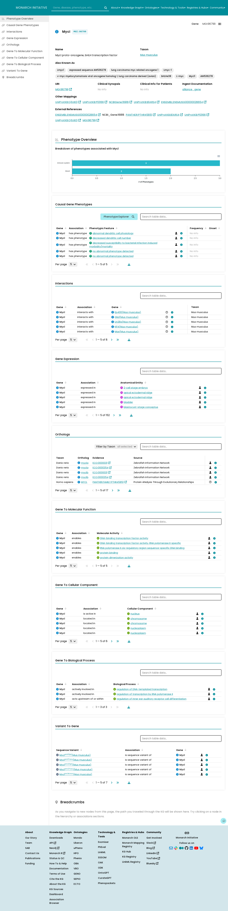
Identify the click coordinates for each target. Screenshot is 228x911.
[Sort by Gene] (65, 228)
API (52, 842)
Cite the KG (56, 879)
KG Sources (56, 889)
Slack (151, 842)
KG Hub (126, 851)
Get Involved (154, 837)
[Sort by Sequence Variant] (81, 749)
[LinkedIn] (191, 847)
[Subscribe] (171, 847)
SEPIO (77, 879)
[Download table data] (128, 264)
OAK (100, 862)
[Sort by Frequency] (205, 228)
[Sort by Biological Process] (138, 683)
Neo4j (54, 848)
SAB (27, 848)
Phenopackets (106, 883)
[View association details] (181, 233)
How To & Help (58, 863)
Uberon (78, 842)
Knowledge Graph (132, 7)
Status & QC (57, 858)
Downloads (56, 837)
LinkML (101, 852)
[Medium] (181, 847)
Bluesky (152, 863)
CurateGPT (104, 878)
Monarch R (57, 853)
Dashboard (56, 894)
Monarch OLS (130, 837)
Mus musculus (149, 55)
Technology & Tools (173, 7)
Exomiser (103, 842)
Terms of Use (57, 873)
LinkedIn (152, 853)
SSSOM (102, 857)
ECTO (77, 884)
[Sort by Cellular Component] (155, 608)
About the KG (57, 884)
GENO (77, 873)
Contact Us (32, 853)
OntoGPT (103, 872)
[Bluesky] (201, 847)
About (115, 7)
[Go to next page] (111, 340)
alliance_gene (191, 89)
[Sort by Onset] (219, 228)
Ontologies (152, 7)
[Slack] (176, 847)
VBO (76, 868)
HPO (76, 853)
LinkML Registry (131, 861)
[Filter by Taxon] (116, 446)
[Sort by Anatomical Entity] (145, 382)
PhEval (102, 847)
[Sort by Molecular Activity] (121, 532)
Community (217, 7)
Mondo (78, 837)
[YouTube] (196, 847)
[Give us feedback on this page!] (223, 821)
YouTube (153, 858)
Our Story (31, 837)
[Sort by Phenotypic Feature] (116, 228)
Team (28, 842)
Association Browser (56, 901)
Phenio (78, 858)
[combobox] (80, 8)
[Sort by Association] (85, 228)
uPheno (78, 848)
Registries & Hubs (197, 7)
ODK (100, 867)
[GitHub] (186, 847)
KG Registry (129, 856)
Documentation (58, 868)
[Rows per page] (73, 264)
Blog (150, 848)
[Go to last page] (117, 340)
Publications (32, 858)
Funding (30, 863)
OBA (76, 863)
